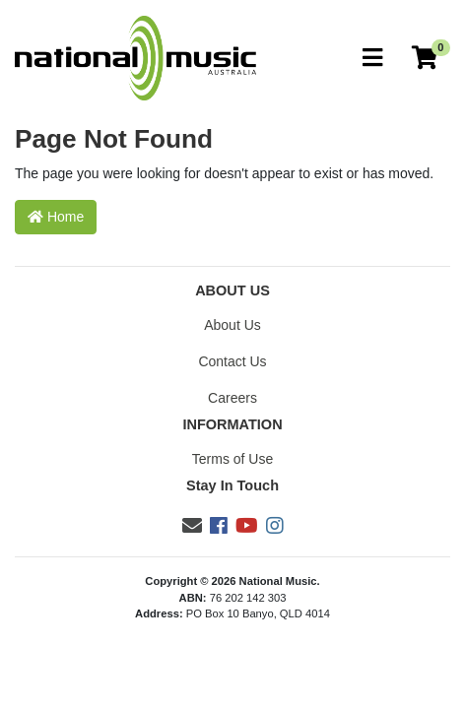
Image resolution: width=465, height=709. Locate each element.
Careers (232, 398)
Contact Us (232, 361)
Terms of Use (232, 459)
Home (56, 217)
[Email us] (192, 526)
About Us (232, 325)
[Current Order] (424, 58)
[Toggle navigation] (372, 58)
